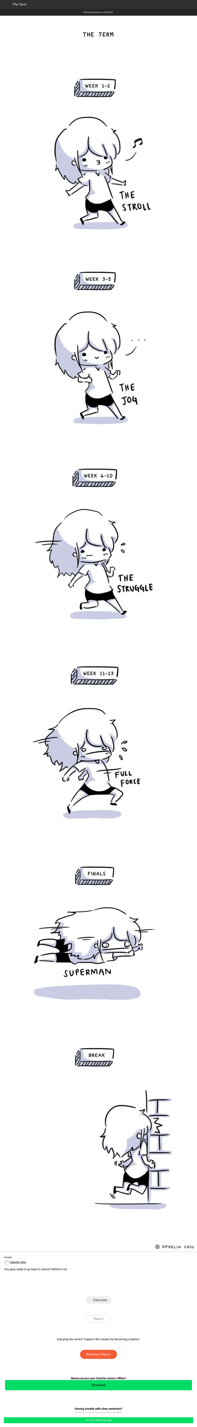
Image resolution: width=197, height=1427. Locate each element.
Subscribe (100, 1300)
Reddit (126, 1287)
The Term (19, 4)
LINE (70, 1287)
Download (98, 1385)
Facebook (84, 1287)
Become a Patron (98, 1354)
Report (98, 1319)
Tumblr (112, 1287)
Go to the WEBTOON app (98, 1420)
